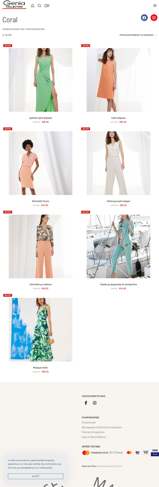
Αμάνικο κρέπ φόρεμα (40, 117)
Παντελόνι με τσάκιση (40, 284)
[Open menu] (155, 5)
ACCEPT (35, 476)
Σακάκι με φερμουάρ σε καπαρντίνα (118, 284)
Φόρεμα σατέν (40, 367)
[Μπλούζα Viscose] (40, 163)
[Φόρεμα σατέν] (40, 329)
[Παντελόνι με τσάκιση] (40, 246)
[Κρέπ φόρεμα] (118, 80)
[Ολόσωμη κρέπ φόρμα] (118, 163)
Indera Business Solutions (109, 466)
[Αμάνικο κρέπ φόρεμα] (40, 80)
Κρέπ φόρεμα (118, 117)
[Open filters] (6, 35)
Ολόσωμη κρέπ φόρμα (118, 201)
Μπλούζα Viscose (40, 201)
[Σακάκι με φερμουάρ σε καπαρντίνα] (118, 246)
